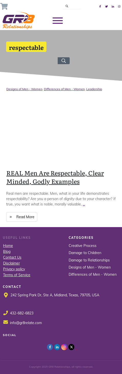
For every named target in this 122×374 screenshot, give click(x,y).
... (84, 204)
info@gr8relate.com (26, 323)
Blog (6, 251)
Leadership (94, 89)
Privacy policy (14, 269)
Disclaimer (11, 263)
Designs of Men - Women (24, 89)
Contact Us (12, 257)
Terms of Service (16, 275)
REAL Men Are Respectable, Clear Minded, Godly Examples (55, 177)
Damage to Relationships (89, 260)
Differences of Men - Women (64, 89)
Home (8, 245)
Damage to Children (85, 253)
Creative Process (82, 245)
